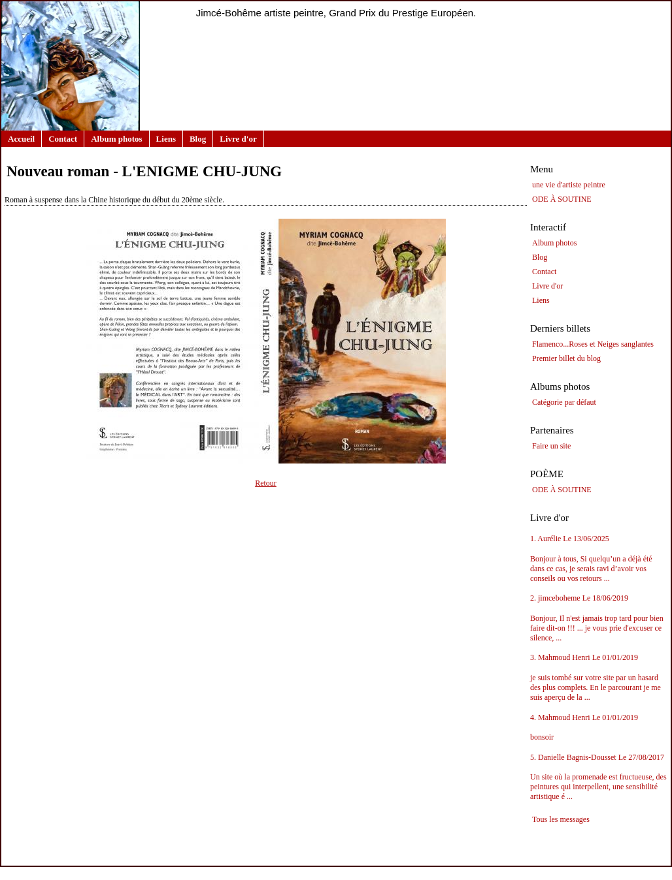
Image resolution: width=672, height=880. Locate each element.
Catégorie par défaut (564, 402)
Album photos (116, 139)
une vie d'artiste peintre (568, 184)
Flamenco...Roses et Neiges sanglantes (593, 344)
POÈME (546, 474)
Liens (166, 139)
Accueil (21, 139)
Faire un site (551, 445)
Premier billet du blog (566, 358)
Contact (62, 139)
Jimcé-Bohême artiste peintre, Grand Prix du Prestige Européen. (336, 12)
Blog (198, 139)
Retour (266, 483)
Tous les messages (561, 819)
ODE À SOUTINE (562, 199)
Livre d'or (238, 139)
